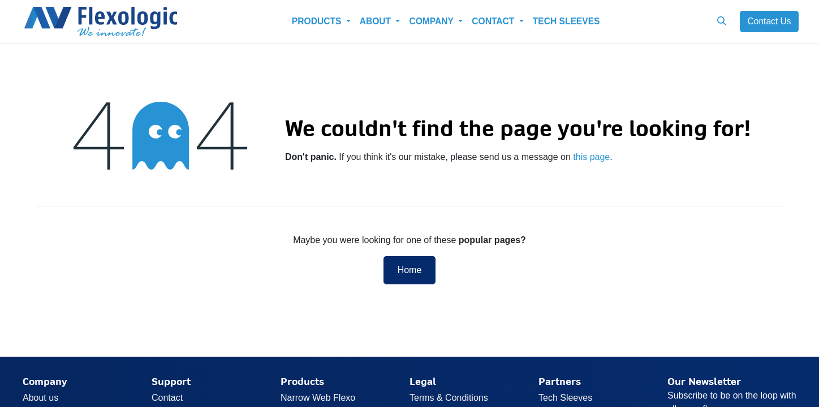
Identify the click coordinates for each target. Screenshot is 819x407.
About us (40, 397)
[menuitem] (321, 21)
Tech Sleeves (565, 397)
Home (410, 270)
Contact (167, 397)
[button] (721, 21)
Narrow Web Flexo (318, 397)
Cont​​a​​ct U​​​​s (769, 21)
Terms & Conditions (449, 397)
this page (591, 157)
